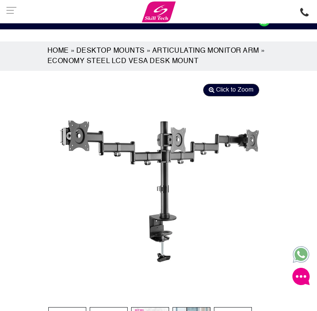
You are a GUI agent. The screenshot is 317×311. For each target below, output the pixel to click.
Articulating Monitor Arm (205, 51)
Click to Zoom (231, 90)
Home (58, 51)
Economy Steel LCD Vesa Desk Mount (123, 61)
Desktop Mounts (110, 51)
